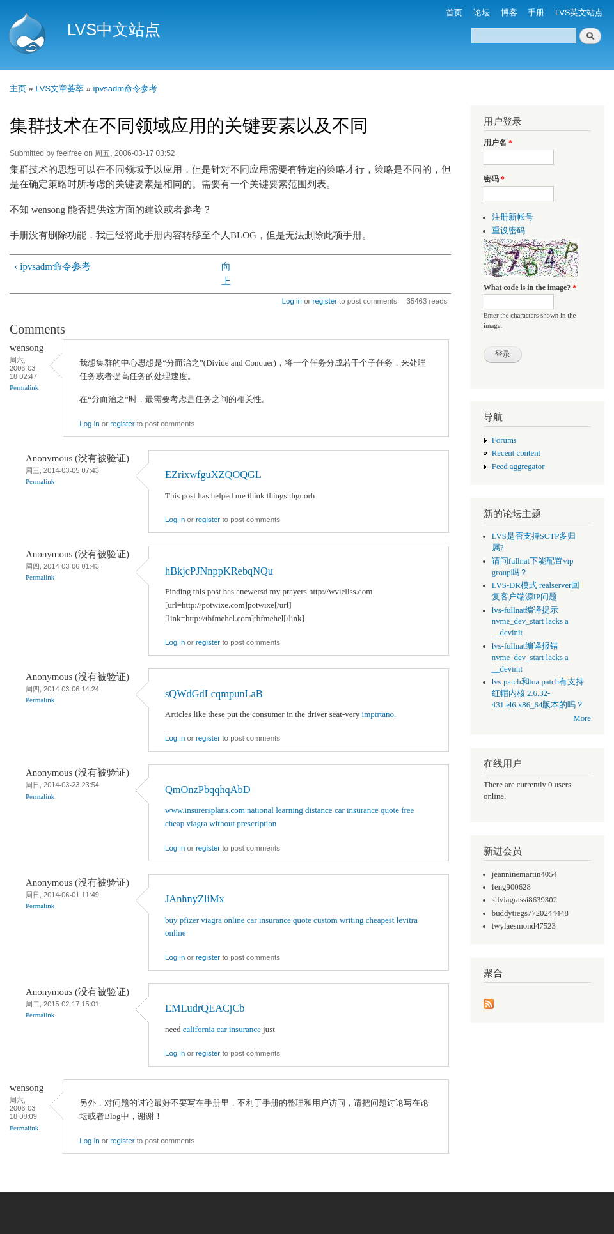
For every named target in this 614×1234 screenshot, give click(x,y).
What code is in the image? (530, 287)
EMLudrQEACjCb (205, 1008)
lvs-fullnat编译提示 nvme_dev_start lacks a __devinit (530, 622)
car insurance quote (279, 920)
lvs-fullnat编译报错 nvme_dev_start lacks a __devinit (530, 658)
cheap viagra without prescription (220, 823)
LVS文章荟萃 (59, 88)
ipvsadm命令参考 (125, 88)
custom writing (338, 920)
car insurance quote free (374, 810)
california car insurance (222, 1029)
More (582, 718)
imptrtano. (379, 714)
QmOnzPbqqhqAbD (208, 789)
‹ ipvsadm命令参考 (52, 266)
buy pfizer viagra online (205, 920)
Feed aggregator (518, 466)
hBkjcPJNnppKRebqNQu (219, 571)
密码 (494, 178)
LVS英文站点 (579, 12)
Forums (504, 440)
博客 (509, 12)
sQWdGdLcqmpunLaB (214, 694)
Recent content (516, 453)
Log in (292, 301)
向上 (226, 273)
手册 (536, 12)
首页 (454, 12)
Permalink (24, 387)
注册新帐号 (512, 217)
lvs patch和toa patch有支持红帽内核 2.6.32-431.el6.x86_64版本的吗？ (538, 693)
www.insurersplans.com (205, 810)
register (325, 301)
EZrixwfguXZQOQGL (213, 474)
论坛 (481, 12)
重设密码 (508, 230)
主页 (18, 88)
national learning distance (290, 810)
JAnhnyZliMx (194, 899)
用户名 (498, 142)
